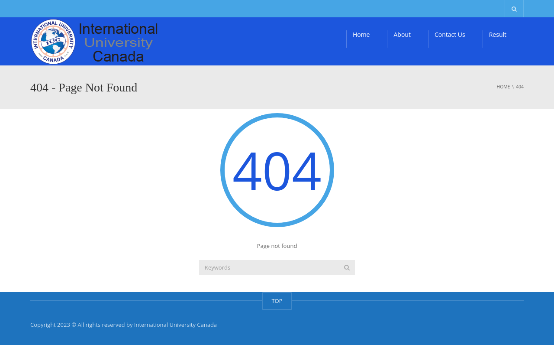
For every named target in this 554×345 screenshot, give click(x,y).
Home (361, 34)
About (401, 34)
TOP (276, 301)
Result (497, 34)
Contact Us (450, 34)
